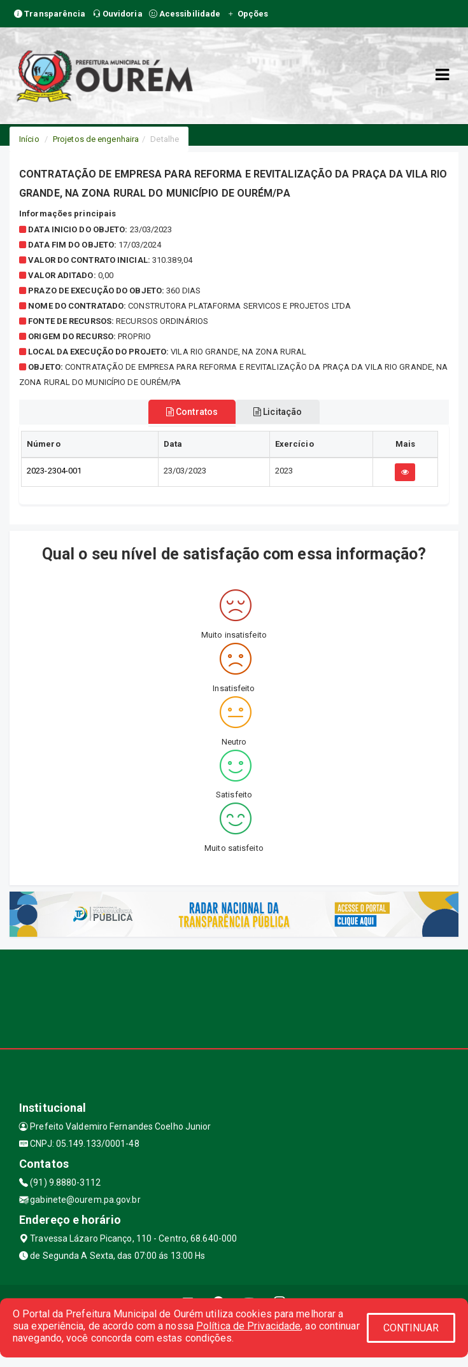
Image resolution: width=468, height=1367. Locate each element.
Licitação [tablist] (277, 412)
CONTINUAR (411, 1328)
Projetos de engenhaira (96, 139)
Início (29, 139)
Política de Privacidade (248, 1326)
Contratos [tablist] (192, 412)
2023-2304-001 (54, 470)
